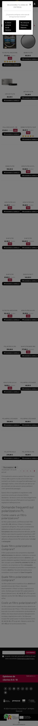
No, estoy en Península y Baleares (25, 25)
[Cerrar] (30, 4)
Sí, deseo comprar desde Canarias (8, 26)
